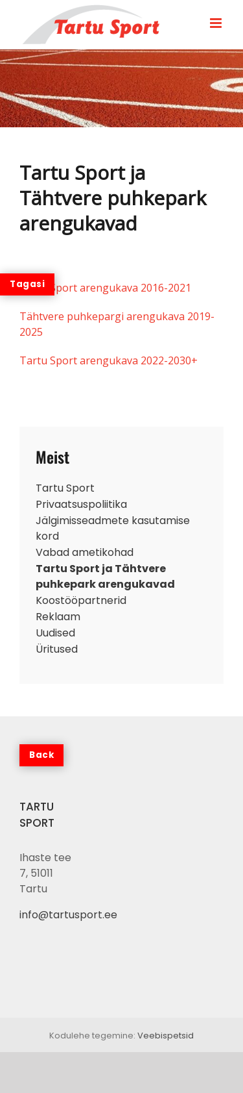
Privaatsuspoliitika (81, 504)
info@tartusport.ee (68, 914)
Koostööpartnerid (81, 600)
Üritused (57, 649)
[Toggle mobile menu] (217, 23)
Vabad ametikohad (84, 552)
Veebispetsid (165, 1035)
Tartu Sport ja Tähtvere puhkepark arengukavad (105, 576)
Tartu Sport (65, 488)
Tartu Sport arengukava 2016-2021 (105, 288)
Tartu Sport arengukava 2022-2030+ (108, 360)
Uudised (55, 632)
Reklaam (58, 616)
